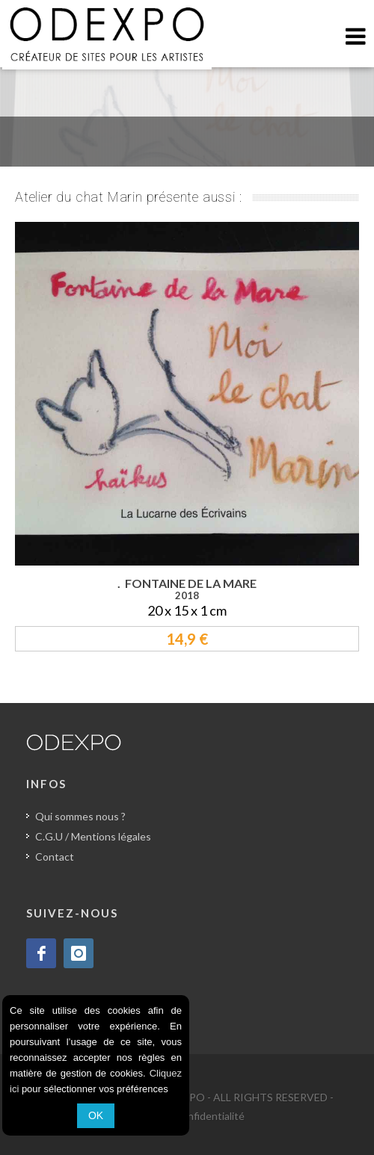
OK (95, 1115)
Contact (54, 856)
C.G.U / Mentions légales (93, 836)
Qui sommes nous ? (80, 816)
